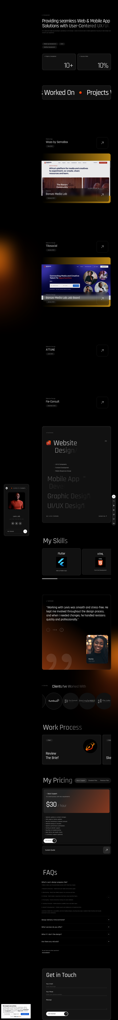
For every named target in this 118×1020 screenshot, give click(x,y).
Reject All (16, 1014)
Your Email (49, 984)
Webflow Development (49, 47)
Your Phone (49, 992)
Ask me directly (46, 952)
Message (49, 1000)
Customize (7, 1014)
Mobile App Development (50, 44)
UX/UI (62, 44)
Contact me (103, 516)
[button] (76, 457)
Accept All (25, 1014)
